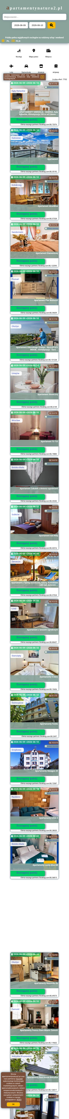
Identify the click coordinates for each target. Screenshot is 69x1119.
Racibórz (16, 797)
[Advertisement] (34, 917)
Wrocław (16, 420)
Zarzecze (16, 561)
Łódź (14, 608)
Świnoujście (17, 703)
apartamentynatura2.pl (34, 8)
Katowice (16, 138)
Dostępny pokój (27, 119)
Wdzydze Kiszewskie (22, 1056)
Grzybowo (16, 750)
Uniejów (15, 373)
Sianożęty (16, 655)
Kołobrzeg (17, 185)
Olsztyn (15, 326)
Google (19, 1079)
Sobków (15, 514)
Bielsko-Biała (18, 467)
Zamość (16, 1009)
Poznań (15, 279)
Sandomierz (17, 232)
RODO (19, 1100)
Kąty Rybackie (18, 91)
